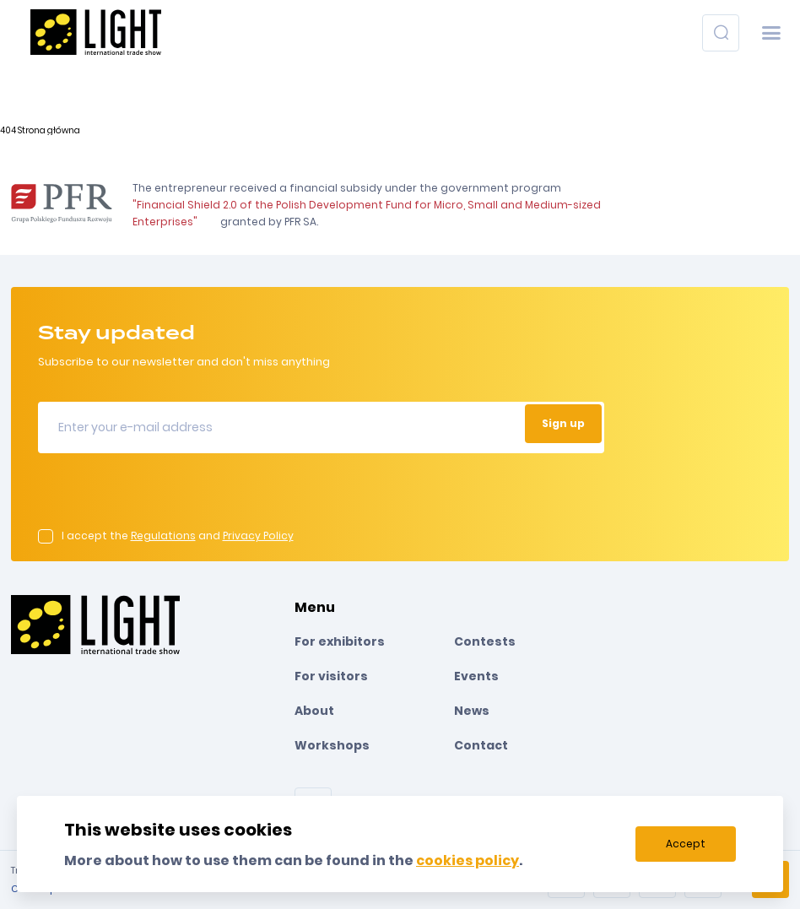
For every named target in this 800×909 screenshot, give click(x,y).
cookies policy (467, 860)
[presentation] (166, 496)
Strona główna (49, 130)
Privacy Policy (258, 535)
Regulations (163, 535)
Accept (685, 843)
